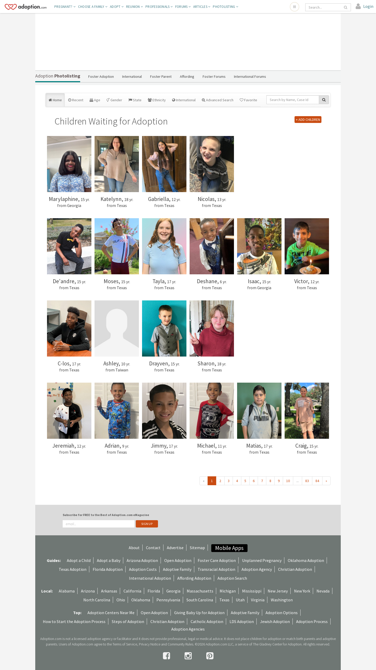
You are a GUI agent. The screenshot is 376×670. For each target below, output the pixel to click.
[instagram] (189, 656)
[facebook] (167, 656)
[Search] (324, 7)
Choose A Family (92, 6)
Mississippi (251, 591)
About (134, 547)
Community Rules (180, 644)
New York (302, 591)
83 (307, 480)
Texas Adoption (72, 569)
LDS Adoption (242, 621)
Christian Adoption (295, 569)
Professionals (159, 6)
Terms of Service (125, 644)
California (132, 591)
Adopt (117, 6)
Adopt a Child (79, 560)
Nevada (323, 591)
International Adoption (150, 578)
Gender (114, 100)
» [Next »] (326, 480)
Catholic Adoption (207, 621)
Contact (153, 547)
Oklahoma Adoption (306, 560)
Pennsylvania (168, 599)
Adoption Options (282, 612)
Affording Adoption (194, 578)
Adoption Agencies (188, 629)
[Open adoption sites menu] (294, 6)
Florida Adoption (108, 569)
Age (95, 100)
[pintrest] (209, 656)
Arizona (88, 591)
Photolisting (225, 6)
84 (317, 480)
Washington (282, 599)
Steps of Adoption (128, 621)
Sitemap (197, 547)
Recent (75, 100)
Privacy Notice (149, 644)
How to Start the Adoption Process (74, 621)
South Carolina (199, 599)
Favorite (248, 100)
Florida (154, 591)
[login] (364, 6)
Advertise (175, 547)
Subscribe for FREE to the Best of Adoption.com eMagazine (106, 515)
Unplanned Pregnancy (261, 560)
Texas (224, 599)
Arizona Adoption (142, 560)
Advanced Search (217, 100)
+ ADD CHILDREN (308, 119)
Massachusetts (200, 591)
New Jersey (278, 591)
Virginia (258, 599)
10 (288, 480)
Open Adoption (177, 560)
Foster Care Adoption (217, 560)
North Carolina (96, 599)
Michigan (228, 591)
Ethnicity (157, 100)
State (135, 100)
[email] (98, 523)
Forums (183, 6)
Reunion (134, 6)
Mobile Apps (229, 548)
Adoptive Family (177, 569)
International (184, 100)
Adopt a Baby (108, 560)
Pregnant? (64, 6)
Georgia (173, 591)
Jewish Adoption (275, 621)
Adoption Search (232, 578)
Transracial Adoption (216, 569)
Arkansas (109, 591)
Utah (240, 599)
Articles (201, 6)
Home (55, 100)
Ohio (120, 599)
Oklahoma (140, 599)
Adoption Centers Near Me (110, 612)
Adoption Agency (257, 569)
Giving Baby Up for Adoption (199, 612)
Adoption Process (312, 621)
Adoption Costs (143, 569)
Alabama (67, 591)
